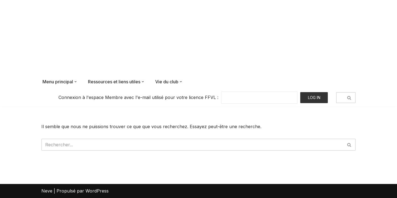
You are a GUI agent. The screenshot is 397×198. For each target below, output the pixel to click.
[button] (75, 82)
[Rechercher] (339, 97)
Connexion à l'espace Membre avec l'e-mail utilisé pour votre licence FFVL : (138, 97)
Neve (46, 191)
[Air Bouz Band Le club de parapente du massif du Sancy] (77, 37)
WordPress (97, 191)
